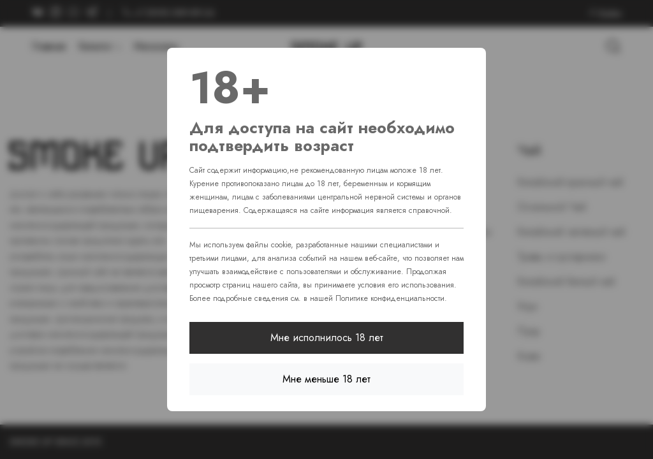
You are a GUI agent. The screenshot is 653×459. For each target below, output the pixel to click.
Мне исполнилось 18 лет (326, 337)
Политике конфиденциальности (389, 298)
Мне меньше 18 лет (326, 379)
